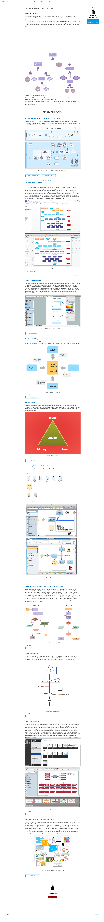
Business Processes (48, 175)
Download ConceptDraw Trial (93, 21)
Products (34, 1)
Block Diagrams (33, 397)
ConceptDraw (5, 1)
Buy (55, 1)
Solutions (41, 1)
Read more (76, 275)
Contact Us (97, 914)
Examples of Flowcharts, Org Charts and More (38, 819)
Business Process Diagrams (33, 175)
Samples (49, 1)
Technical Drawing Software (33, 280)
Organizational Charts (33, 813)
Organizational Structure (32, 721)
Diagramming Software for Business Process (38, 466)
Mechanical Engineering (33, 333)
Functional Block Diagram (32, 339)
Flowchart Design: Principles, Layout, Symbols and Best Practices (45, 586)
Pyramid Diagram (30, 402)
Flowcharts (33, 647)
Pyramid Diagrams (33, 460)
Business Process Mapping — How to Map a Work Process (42, 118)
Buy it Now (52, 897)
